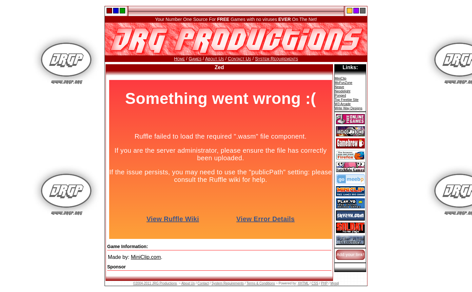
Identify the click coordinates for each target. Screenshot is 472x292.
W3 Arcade (343, 104)
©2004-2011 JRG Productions (155, 283)
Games (194, 58)
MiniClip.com (146, 257)
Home (179, 58)
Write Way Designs (348, 108)
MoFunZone (343, 83)
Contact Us (239, 58)
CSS (314, 283)
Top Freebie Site (347, 100)
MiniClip (340, 78)
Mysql (334, 283)
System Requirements (276, 58)
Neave (339, 87)
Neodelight (342, 91)
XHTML (303, 283)
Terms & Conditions (260, 283)
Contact (203, 283)
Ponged (340, 95)
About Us (214, 58)
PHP (324, 283)
